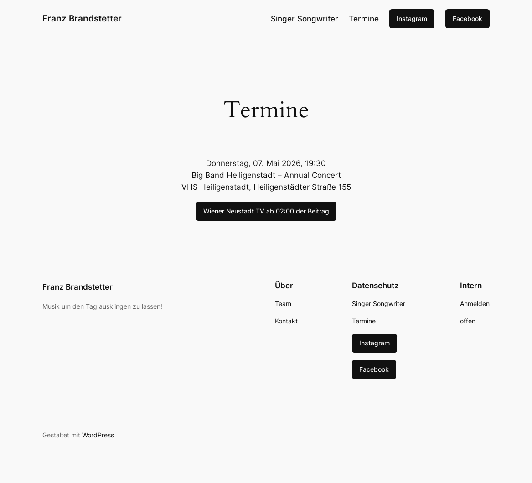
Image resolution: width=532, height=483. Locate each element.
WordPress (98, 435)
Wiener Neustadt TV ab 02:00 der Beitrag (266, 211)
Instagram (412, 18)
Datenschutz (375, 285)
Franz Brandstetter (82, 18)
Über (284, 285)
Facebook (467, 18)
